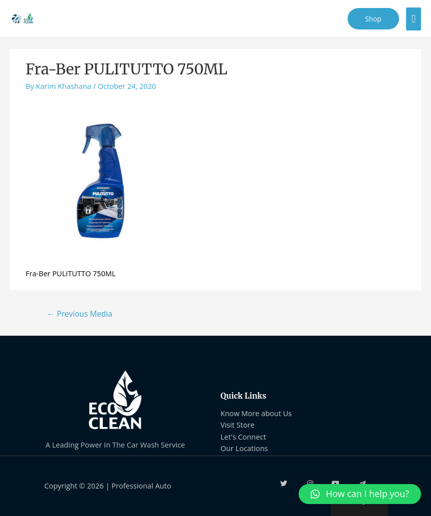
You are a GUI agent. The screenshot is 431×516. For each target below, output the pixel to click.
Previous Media (79, 313)
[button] (360, 494)
